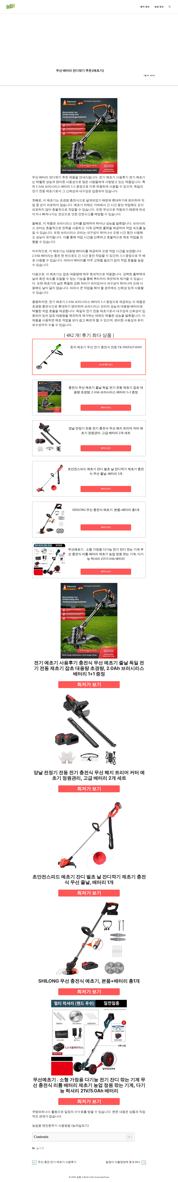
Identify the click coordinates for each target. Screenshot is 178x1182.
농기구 (40, 1148)
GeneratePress (101, 1177)
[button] (169, 6)
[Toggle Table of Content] (127, 1137)
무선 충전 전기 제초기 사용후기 (57, 1162)
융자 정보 (145, 6)
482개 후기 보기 (106, 365)
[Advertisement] (89, 36)
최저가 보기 (106, 407)
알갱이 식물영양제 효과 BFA (123, 1162)
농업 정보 (159, 6)
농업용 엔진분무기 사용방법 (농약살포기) (60, 1126)
